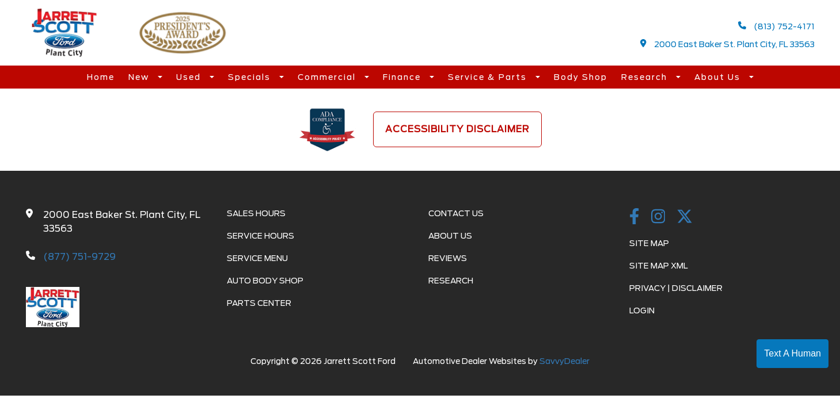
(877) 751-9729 (79, 256)
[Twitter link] (684, 217)
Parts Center (259, 303)
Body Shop (580, 77)
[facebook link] (634, 217)
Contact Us (456, 213)
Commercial (328, 77)
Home (101, 77)
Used (190, 77)
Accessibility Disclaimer (457, 129)
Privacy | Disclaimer (676, 288)
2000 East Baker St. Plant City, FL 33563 (727, 44)
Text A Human (792, 353)
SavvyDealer (564, 361)
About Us (718, 77)
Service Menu (257, 258)
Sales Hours (256, 213)
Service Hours (260, 235)
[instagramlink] (658, 217)
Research (645, 77)
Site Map (649, 243)
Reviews (447, 258)
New (140, 77)
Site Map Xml (658, 265)
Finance (403, 77)
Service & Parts (489, 77)
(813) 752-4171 (776, 26)
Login (642, 310)
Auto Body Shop (265, 280)
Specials (250, 77)
